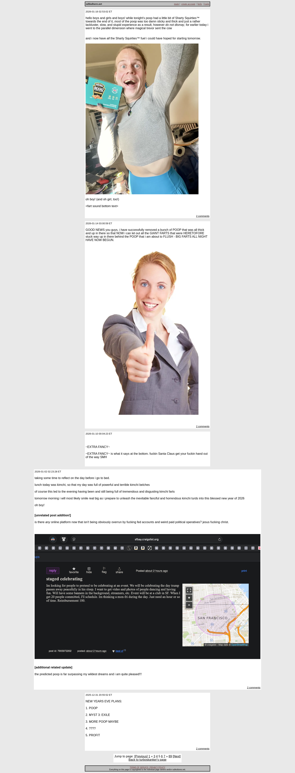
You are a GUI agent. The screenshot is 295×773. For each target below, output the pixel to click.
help (200, 3)
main (176, 3)
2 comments (202, 216)
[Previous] (141, 756)
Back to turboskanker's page (147, 759)
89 (170, 756)
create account (188, 3)
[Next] (177, 756)
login (206, 3)
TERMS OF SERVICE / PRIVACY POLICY (147, 767)
